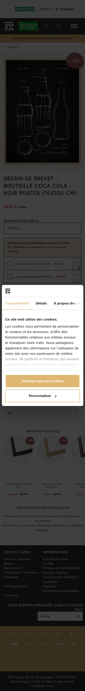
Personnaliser (43, 396)
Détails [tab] (41, 303)
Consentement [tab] (17, 303)
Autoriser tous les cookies (42, 381)
